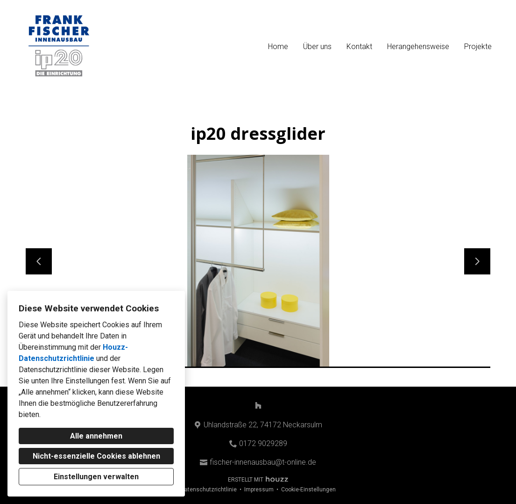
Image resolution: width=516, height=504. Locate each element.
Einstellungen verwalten (96, 476)
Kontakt (359, 46)
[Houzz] (258, 405)
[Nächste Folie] (477, 261)
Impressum (259, 489)
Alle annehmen (96, 436)
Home (278, 46)
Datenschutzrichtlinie (209, 489)
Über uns (317, 46)
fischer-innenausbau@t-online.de (263, 462)
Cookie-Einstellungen (308, 489)
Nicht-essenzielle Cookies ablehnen (96, 456)
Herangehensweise (418, 46)
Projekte (478, 46)
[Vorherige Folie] (39, 261)
